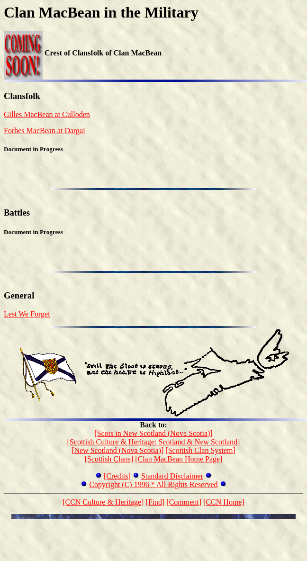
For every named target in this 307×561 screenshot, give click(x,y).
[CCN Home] (223, 502)
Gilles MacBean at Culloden (47, 114)
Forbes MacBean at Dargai (44, 131)
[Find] (154, 502)
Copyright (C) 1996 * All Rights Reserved (153, 484)
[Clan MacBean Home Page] (178, 459)
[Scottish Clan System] (200, 450)
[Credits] (117, 476)
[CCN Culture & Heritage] (103, 502)
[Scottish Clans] (108, 459)
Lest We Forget (27, 314)
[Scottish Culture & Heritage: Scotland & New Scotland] (153, 442)
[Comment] (183, 502)
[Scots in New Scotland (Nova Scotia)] (153, 433)
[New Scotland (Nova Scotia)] (117, 450)
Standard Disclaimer (172, 476)
